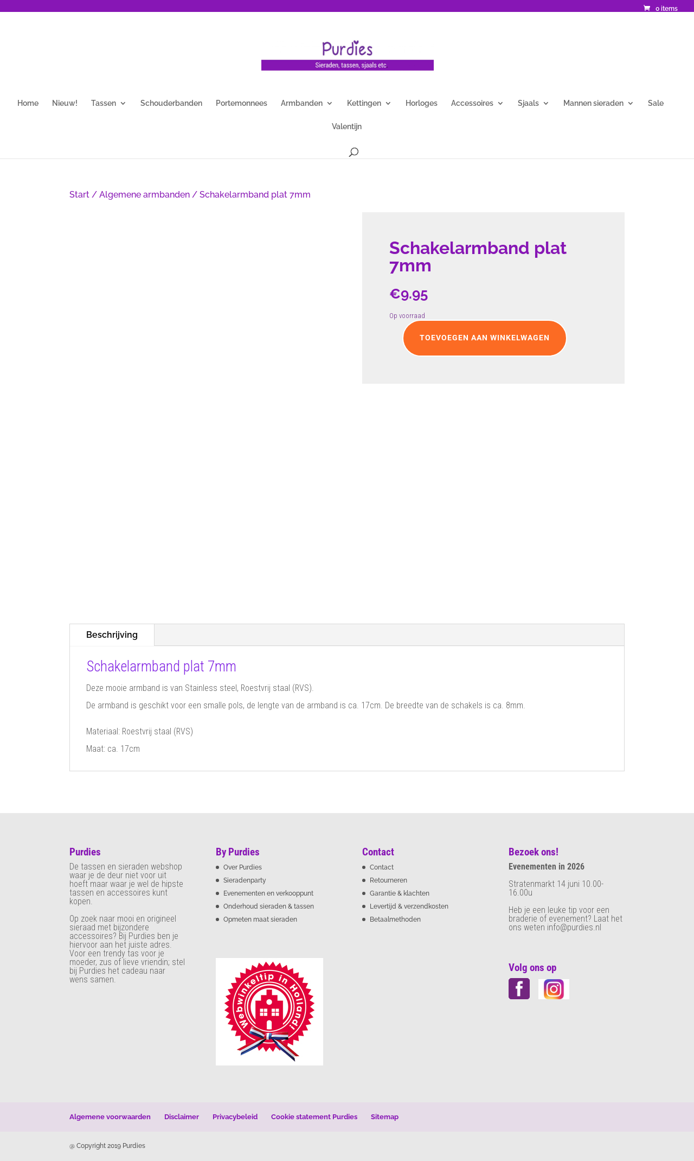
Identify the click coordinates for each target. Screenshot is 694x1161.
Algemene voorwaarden (110, 1117)
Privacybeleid (235, 1117)
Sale (656, 103)
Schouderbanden (171, 103)
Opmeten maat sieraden (260, 919)
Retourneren (388, 880)
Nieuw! (65, 103)
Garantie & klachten (399, 893)
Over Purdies (242, 867)
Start (79, 194)
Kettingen (364, 103)
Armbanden (302, 103)
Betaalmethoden (395, 919)
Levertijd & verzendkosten (409, 906)
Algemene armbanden (144, 194)
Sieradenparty (244, 880)
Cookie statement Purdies (314, 1117)
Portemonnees (241, 103)
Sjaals (528, 103)
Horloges (422, 103)
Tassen (103, 103)
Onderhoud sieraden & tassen (268, 906)
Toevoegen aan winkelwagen (485, 337)
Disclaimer (181, 1117)
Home (27, 103)
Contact (382, 867)
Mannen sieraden (593, 103)
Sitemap (385, 1117)
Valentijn (347, 127)
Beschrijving (112, 635)
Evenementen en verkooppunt (268, 893)
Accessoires (472, 103)
